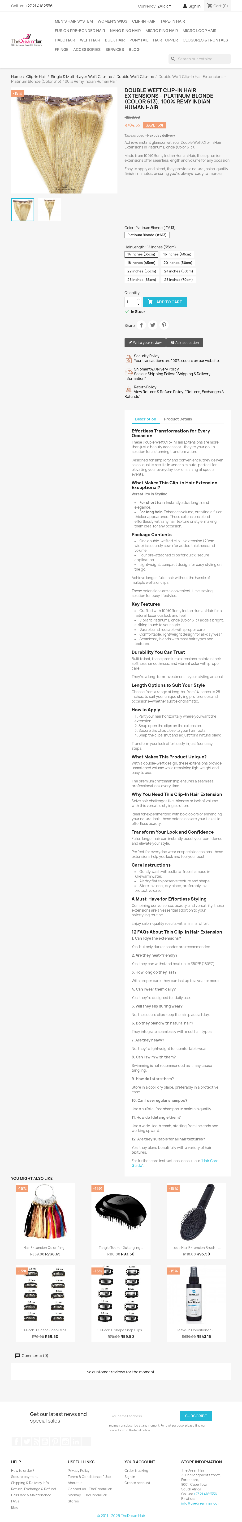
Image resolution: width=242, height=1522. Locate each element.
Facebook (16, 1441)
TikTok (86, 1441)
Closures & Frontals (205, 40)
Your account (140, 1461)
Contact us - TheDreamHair (90, 1489)
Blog (134, 49)
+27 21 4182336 (38, 5)
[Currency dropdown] (165, 6)
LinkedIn (76, 1441)
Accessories (87, 49)
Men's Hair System (74, 21)
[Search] (200, 59)
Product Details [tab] (178, 419)
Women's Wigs (112, 21)
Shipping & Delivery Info (30, 1483)
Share (141, 325)
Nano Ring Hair (125, 30)
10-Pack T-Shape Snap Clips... (121, 1330)
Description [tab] (145, 419)
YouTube (44, 1441)
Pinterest (164, 325)
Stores (73, 1501)
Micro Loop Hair (199, 30)
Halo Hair (65, 40)
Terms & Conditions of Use (89, 1476)
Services (114, 49)
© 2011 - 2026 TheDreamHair (121, 1515)
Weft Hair (90, 40)
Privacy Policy (79, 1470)
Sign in (130, 1476)
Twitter (26, 1441)
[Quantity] (130, 302)
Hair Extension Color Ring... (45, 1247)
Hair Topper (165, 40)
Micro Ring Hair (162, 30)
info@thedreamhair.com (200, 1503)
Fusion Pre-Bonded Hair (80, 30)
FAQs (15, 1501)
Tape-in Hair (172, 21)
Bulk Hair (115, 40)
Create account (137, 1483)
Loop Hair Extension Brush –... (197, 1247)
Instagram (65, 1441)
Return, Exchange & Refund (33, 1489)
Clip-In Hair (144, 21)
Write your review (145, 342)
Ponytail (139, 40)
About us (75, 1483)
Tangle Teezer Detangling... (121, 1247)
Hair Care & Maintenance (31, 1495)
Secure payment (24, 1476)
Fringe (62, 49)
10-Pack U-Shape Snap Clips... (45, 1330)
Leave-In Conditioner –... (196, 1330)
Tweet (152, 325)
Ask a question (185, 342)
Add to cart (165, 302)
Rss (35, 1441)
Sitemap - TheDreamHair (87, 1495)
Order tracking (136, 1470)
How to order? (22, 1470)
